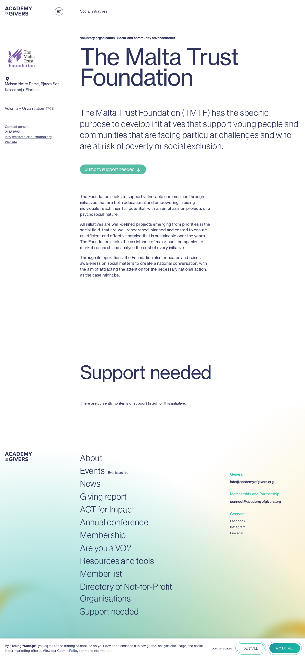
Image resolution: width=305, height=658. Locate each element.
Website (11, 142)
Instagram (238, 527)
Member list (101, 573)
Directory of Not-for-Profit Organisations (126, 592)
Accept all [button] (285, 648)
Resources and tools (117, 560)
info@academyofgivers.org (252, 481)
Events (92, 470)
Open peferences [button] (222, 648)
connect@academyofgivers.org (255, 501)
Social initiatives (93, 11)
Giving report (103, 496)
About (91, 457)
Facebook (238, 521)
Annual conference (114, 522)
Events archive (118, 473)
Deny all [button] (251, 648)
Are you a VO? (105, 548)
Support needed (109, 611)
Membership (103, 534)
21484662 (12, 132)
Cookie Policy (67, 651)
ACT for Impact (107, 509)
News (90, 483)
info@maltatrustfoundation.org (28, 137)
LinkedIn (236, 533)
